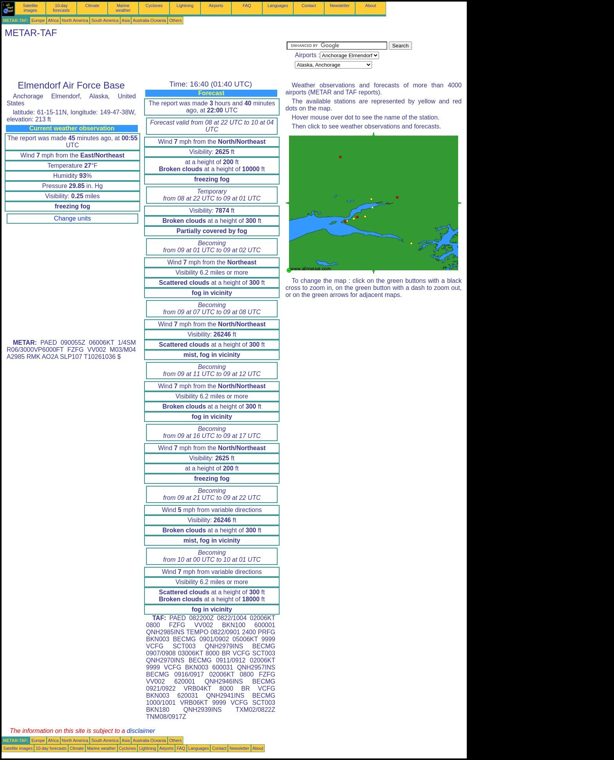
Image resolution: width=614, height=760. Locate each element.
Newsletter (339, 5)
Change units (72, 218)
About (370, 5)
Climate (92, 5)
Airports (216, 5)
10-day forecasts (61, 8)
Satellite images (30, 8)
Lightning (185, 5)
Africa (53, 20)
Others (175, 20)
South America (104, 20)
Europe (38, 20)
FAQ (247, 5)
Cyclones (154, 5)
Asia (126, 20)
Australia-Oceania (149, 20)
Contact (309, 5)
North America (75, 20)
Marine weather (123, 8)
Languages (277, 5)
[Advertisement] (144, 59)
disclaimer (141, 730)
